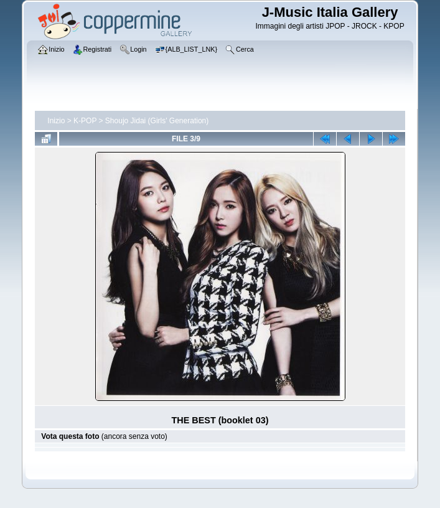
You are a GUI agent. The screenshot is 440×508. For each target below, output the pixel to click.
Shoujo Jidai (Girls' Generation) (156, 120)
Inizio (56, 120)
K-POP (84, 120)
